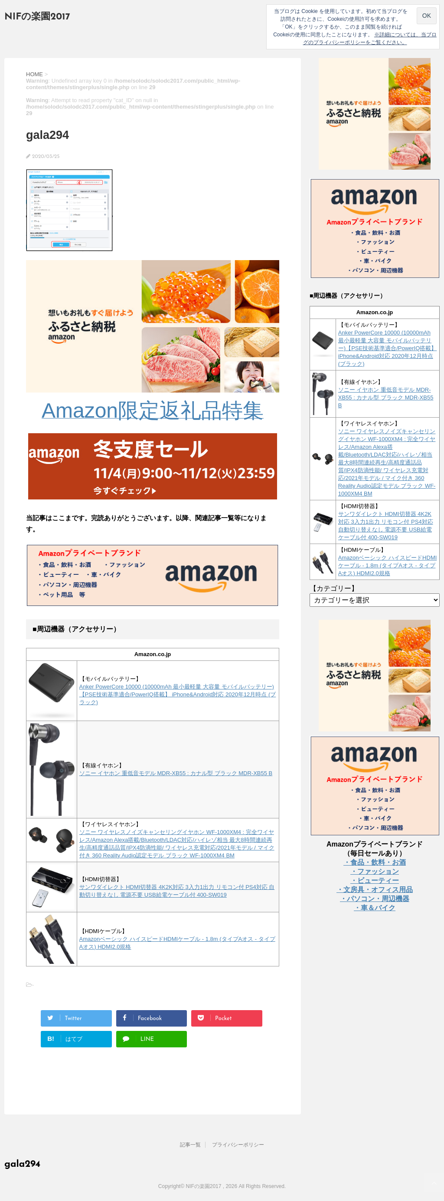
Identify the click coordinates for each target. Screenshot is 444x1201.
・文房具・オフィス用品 (374, 889)
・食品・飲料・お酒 (374, 862)
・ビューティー (374, 880)
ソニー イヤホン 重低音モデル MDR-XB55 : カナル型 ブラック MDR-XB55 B (176, 773)
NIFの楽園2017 (37, 17)
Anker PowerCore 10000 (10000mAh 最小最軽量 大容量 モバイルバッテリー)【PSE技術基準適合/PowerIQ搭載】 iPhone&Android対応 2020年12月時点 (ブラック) (177, 694)
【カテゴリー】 (334, 588)
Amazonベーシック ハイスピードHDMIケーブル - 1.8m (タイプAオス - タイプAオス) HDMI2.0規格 (387, 565)
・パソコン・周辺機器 (374, 898)
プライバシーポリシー (238, 1145)
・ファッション (374, 871)
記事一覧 (190, 1145)
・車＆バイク (374, 907)
